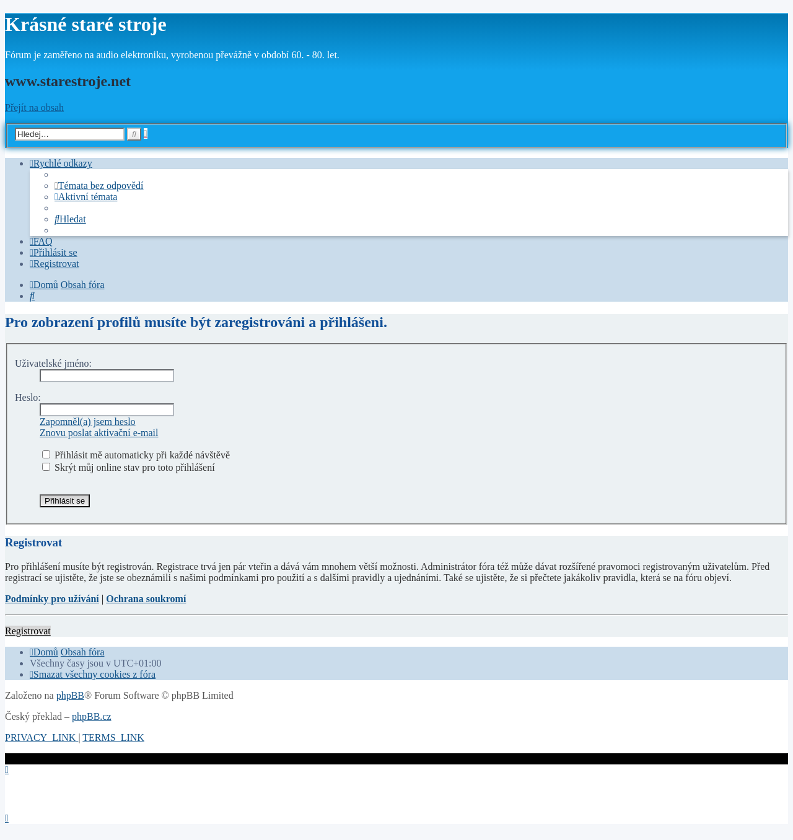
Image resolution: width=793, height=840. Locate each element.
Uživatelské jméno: (53, 363)
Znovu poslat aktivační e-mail (99, 432)
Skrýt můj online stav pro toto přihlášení (128, 467)
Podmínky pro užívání (52, 598)
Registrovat (28, 631)
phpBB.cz (92, 716)
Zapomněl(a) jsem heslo (88, 421)
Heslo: (28, 397)
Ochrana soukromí (146, 598)
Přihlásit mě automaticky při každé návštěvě (136, 455)
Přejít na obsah (34, 107)
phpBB (70, 695)
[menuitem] (99, 185)
